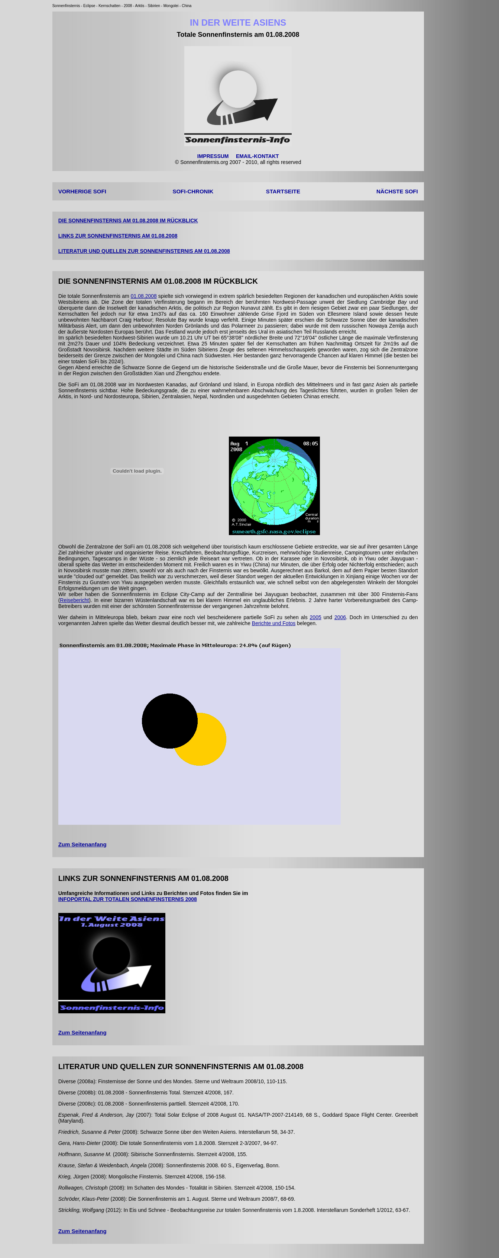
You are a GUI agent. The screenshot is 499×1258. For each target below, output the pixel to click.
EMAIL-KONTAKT (257, 156)
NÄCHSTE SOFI (397, 191)
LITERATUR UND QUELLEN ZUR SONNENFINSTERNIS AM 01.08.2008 (144, 251)
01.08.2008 (144, 296)
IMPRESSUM (213, 156)
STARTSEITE (283, 191)
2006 (340, 617)
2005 (315, 617)
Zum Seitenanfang (82, 844)
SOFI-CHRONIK (192, 191)
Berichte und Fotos (274, 623)
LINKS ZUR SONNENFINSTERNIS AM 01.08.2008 (118, 236)
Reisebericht (74, 600)
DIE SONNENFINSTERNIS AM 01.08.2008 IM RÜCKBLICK (128, 220)
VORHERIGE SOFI (82, 191)
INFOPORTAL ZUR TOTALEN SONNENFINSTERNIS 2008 (127, 899)
